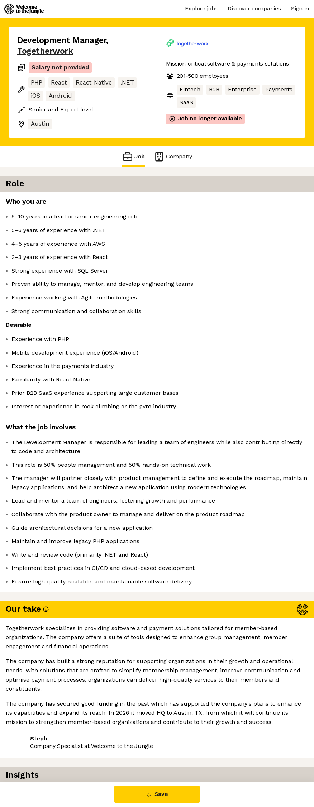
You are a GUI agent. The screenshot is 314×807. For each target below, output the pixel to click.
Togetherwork (45, 51)
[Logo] (24, 9)
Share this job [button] (37, 738)
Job (133, 156)
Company (172, 156)
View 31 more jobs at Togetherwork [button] (65, 751)
